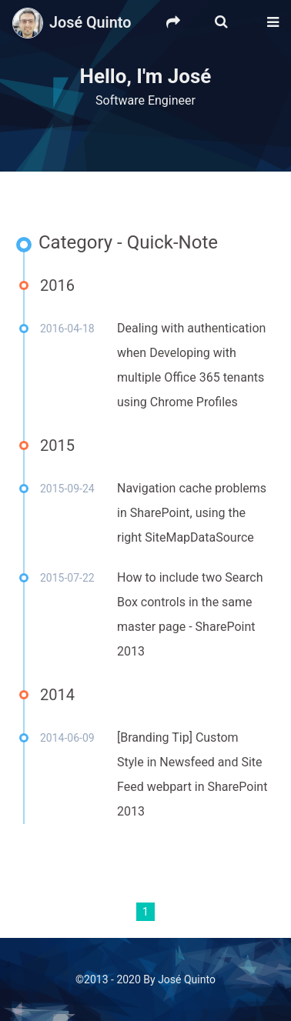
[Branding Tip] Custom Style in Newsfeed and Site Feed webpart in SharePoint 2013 (192, 774)
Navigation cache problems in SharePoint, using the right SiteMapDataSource (191, 513)
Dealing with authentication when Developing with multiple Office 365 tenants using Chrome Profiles (191, 365)
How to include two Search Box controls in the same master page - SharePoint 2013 (190, 614)
